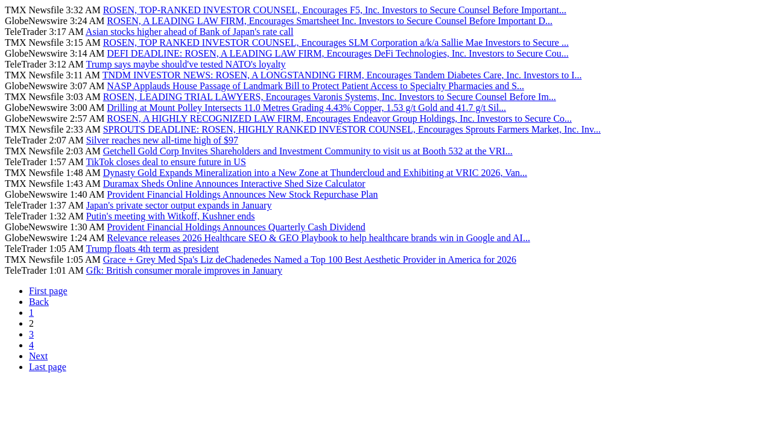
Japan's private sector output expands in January (179, 205)
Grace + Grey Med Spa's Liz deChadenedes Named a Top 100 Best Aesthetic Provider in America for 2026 (309, 259)
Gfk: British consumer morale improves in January (184, 270)
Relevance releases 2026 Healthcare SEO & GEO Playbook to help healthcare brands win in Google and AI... (318, 238)
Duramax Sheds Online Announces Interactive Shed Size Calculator (234, 183)
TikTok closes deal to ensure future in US (165, 162)
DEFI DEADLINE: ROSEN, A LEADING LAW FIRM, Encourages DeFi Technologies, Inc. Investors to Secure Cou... (337, 53)
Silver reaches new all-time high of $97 (162, 140)
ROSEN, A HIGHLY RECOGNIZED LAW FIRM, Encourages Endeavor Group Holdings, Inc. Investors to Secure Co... (339, 118)
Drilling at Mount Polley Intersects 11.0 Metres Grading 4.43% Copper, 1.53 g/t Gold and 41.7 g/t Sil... (306, 107)
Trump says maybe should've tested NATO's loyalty (185, 64)
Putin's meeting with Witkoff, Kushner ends (170, 216)
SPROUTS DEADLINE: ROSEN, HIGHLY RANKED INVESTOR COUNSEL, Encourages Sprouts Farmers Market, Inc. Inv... (352, 129)
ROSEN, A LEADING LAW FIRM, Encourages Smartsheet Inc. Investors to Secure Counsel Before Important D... (329, 21)
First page (48, 291)
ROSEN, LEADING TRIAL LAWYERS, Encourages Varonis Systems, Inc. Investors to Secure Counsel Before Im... (329, 97)
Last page (47, 367)
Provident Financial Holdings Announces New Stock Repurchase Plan (242, 194)
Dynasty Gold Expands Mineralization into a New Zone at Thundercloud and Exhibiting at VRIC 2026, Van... (315, 173)
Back (39, 302)
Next (38, 356)
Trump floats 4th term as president (152, 249)
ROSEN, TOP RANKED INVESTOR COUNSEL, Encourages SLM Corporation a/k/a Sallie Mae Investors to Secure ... (336, 42)
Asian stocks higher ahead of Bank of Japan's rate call (190, 32)
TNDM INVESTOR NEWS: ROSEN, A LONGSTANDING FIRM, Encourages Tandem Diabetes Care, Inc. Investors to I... (342, 75)
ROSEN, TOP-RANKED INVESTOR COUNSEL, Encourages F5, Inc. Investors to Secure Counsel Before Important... (334, 10)
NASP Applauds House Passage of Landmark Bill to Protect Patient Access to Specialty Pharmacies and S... (315, 86)
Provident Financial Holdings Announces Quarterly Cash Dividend (236, 227)
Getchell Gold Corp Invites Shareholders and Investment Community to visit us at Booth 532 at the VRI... (308, 151)
